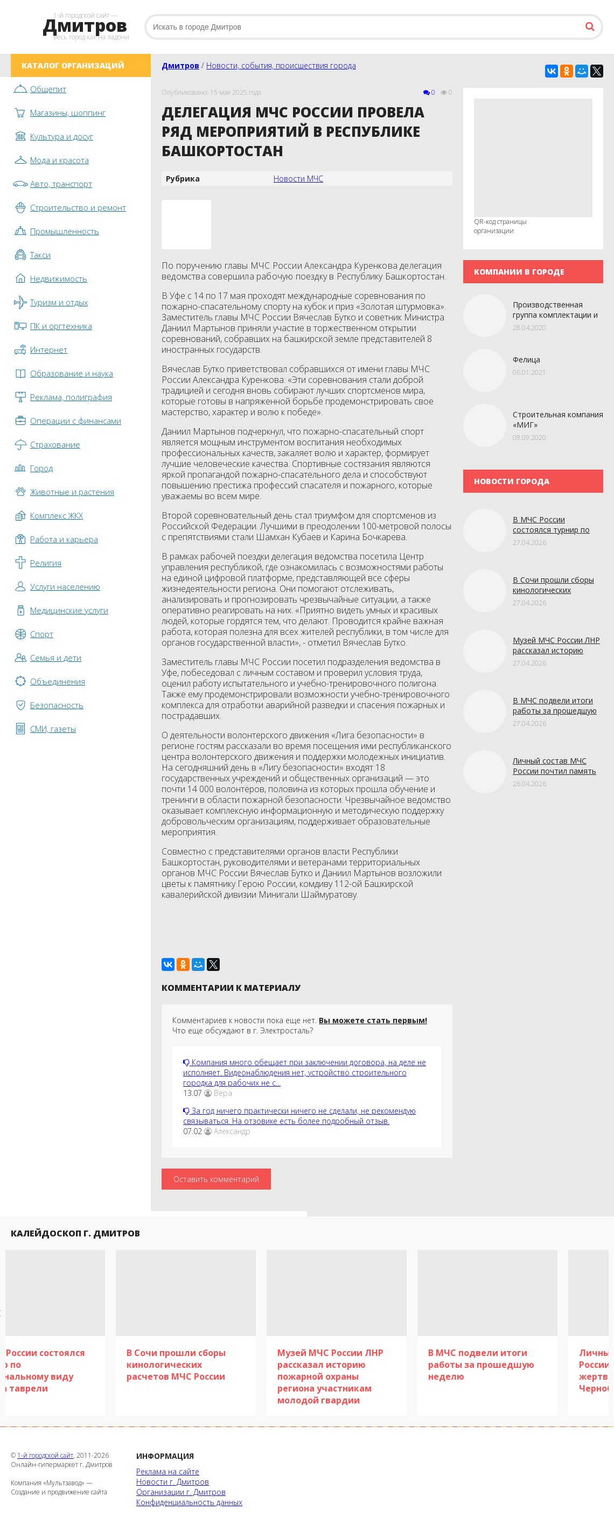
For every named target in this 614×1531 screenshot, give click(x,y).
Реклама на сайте (167, 1471)
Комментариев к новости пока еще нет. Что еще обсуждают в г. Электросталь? (299, 1025)
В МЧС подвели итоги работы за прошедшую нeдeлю (555, 710)
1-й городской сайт (45, 1455)
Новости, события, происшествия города (281, 65)
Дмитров (180, 65)
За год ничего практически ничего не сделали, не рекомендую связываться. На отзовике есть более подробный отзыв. (299, 1116)
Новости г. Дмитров (172, 1482)
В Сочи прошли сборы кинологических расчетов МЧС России (553, 590)
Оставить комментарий (216, 1179)
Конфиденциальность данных (189, 1502)
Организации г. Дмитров (181, 1492)
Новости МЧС (298, 178)
